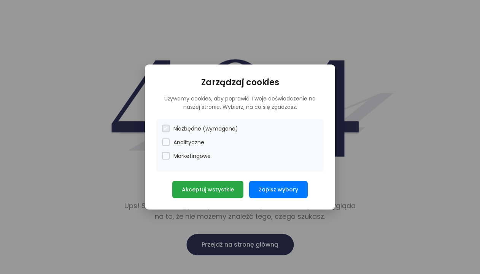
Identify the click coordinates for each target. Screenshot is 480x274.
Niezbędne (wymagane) (200, 128)
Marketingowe (186, 156)
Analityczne (183, 142)
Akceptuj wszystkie (208, 189)
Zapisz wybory (278, 189)
